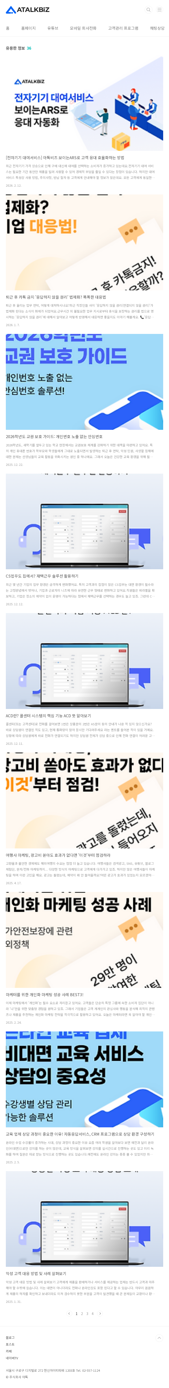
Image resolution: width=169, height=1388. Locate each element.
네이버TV (12, 1358)
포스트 (10, 1344)
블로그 (10, 1337)
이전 (69, 1313)
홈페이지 (28, 28)
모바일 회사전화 (83, 28)
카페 (9, 1351)
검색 (148, 9)
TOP (159, 1338)
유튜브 (52, 28)
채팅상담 (157, 28)
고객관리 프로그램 (123, 28)
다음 (100, 1313)
